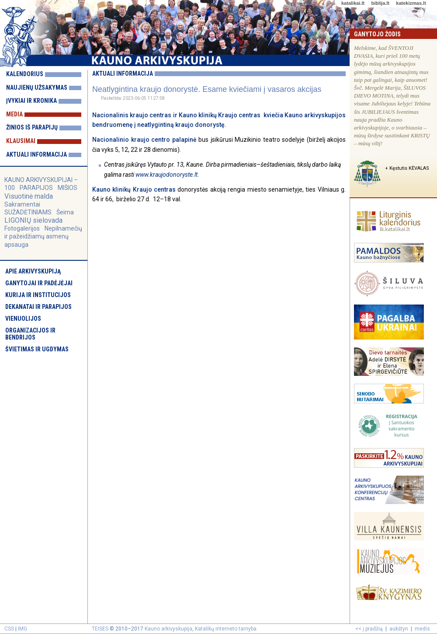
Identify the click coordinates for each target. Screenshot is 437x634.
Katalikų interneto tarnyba (226, 629)
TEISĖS (100, 629)
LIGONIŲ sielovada (33, 220)
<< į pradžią (369, 629)
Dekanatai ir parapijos (38, 306)
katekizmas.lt (411, 3)
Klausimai (20, 140)
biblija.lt (380, 3)
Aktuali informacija (36, 154)
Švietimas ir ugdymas (37, 349)
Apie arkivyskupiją (33, 271)
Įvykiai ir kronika (31, 100)
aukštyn (398, 629)
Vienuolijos (23, 318)
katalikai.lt (352, 3)
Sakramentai (22, 204)
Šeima (65, 212)
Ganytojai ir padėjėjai (39, 283)
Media (14, 114)
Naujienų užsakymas (36, 87)
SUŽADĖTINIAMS (28, 212)
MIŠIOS (67, 187)
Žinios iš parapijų (32, 127)
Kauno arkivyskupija (168, 629)
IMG (22, 629)
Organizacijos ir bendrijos (30, 334)
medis (422, 629)
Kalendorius (24, 73)
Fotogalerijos (22, 228)
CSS (9, 629)
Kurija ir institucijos (38, 294)
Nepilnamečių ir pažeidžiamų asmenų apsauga (43, 236)
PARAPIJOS (36, 187)
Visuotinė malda (28, 196)
